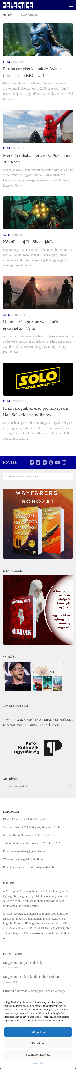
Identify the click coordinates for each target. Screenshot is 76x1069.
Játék (7, 235)
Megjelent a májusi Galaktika (23, 963)
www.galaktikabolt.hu (29, 859)
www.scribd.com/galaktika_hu (36, 867)
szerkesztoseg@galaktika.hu (29, 851)
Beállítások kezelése (38, 1054)
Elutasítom (38, 1043)
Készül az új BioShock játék (28, 241)
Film (6, 62)
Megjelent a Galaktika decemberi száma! (31, 977)
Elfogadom (38, 1032)
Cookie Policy (38, 1063)
